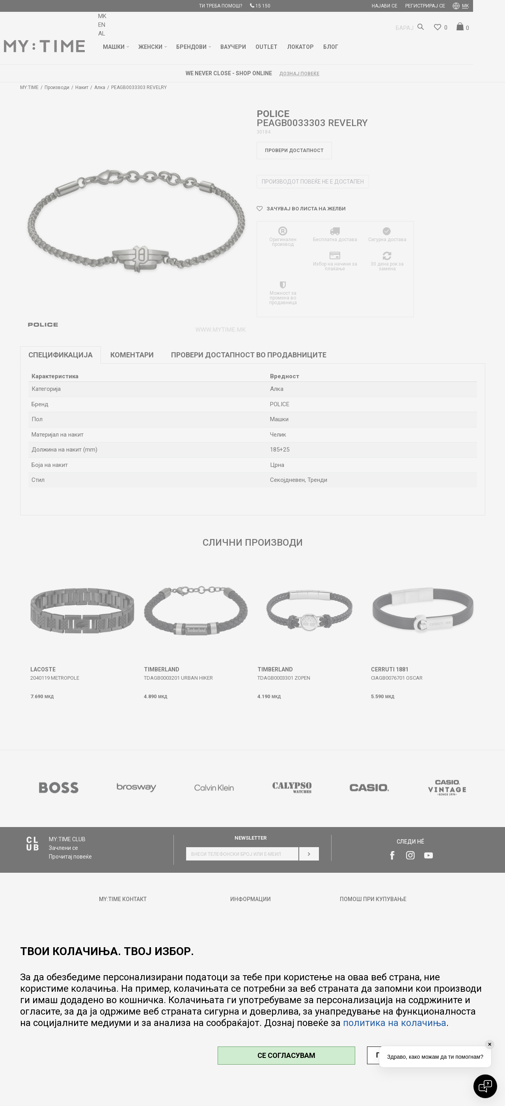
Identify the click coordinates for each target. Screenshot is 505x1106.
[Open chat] (485, 1086)
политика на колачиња (394, 1022)
